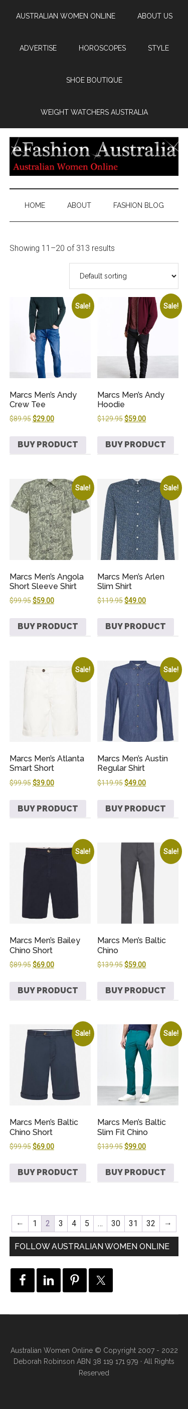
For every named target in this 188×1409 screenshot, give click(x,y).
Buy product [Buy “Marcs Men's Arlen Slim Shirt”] (135, 626)
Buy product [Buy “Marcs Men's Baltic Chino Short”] (48, 1172)
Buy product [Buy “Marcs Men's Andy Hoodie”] (135, 444)
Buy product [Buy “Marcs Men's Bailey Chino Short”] (48, 990)
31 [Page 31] (133, 1223)
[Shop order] (123, 276)
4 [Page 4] (74, 1223)
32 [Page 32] (150, 1223)
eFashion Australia (94, 155)
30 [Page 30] (115, 1223)
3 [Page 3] (61, 1223)
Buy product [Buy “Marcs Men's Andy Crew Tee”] (48, 444)
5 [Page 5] (87, 1223)
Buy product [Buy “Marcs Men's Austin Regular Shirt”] (135, 808)
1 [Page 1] (35, 1223)
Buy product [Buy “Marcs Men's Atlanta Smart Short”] (48, 808)
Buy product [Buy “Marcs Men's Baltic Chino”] (135, 990)
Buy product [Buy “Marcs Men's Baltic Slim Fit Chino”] (135, 1172)
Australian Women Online (52, 1350)
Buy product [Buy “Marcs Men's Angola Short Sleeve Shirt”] (48, 626)
